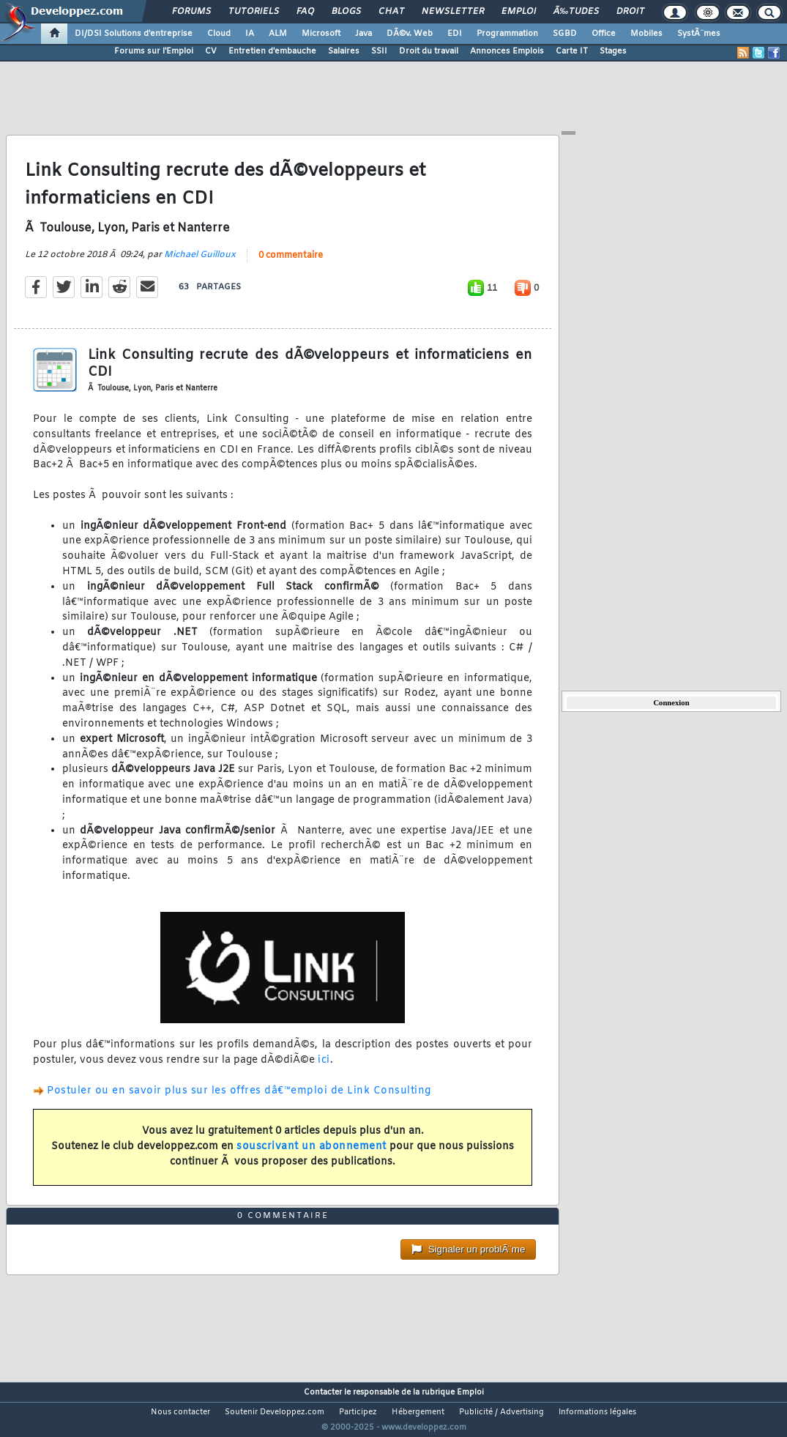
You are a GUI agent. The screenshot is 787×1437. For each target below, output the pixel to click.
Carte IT (572, 51)
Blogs (346, 12)
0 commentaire (290, 264)
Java (363, 34)
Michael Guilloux (200, 264)
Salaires (343, 51)
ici (324, 1070)
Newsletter (452, 12)
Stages (613, 51)
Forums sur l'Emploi (153, 51)
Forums (191, 12)
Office (604, 34)
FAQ (305, 12)
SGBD (565, 34)
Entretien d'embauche (272, 51)
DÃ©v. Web (410, 34)
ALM (278, 34)
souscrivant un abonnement (311, 1155)
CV (211, 51)
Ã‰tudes (576, 12)
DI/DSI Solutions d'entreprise (134, 34)
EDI (454, 34)
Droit (630, 12)
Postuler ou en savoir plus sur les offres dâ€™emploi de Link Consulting (239, 1100)
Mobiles (646, 34)
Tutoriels (253, 12)
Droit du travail (428, 51)
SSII (379, 51)
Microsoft (321, 34)
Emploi (518, 12)
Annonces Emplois (507, 51)
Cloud (219, 34)
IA (249, 34)
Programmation (507, 34)
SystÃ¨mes (698, 34)
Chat (391, 12)
